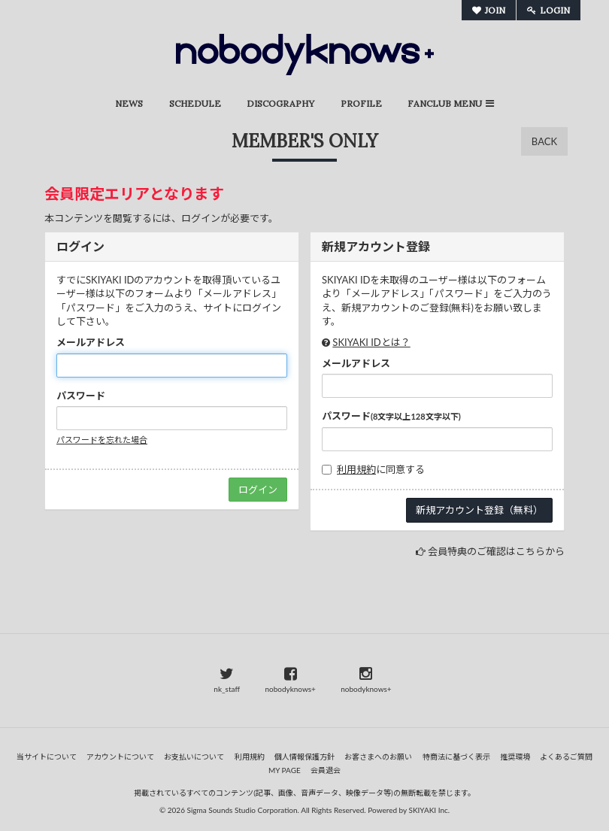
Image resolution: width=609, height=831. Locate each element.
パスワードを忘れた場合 (101, 439)
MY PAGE (284, 770)
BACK (544, 141)
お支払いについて (194, 756)
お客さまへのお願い (378, 756)
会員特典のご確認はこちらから (496, 551)
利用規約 (356, 469)
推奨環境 (515, 756)
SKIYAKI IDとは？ (371, 342)
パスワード (80, 396)
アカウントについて (120, 756)
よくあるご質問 (566, 756)
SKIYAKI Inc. (429, 809)
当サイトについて (47, 756)
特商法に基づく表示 (456, 756)
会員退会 (326, 770)
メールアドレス (90, 342)
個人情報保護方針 (304, 756)
